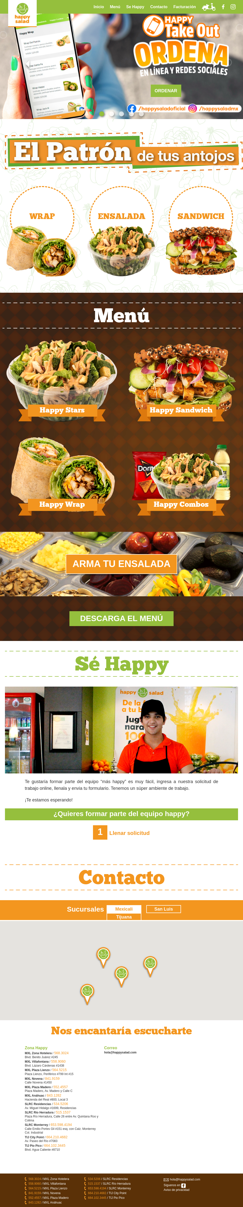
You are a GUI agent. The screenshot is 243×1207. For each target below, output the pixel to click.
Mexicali (124, 909)
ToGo (208, 7)
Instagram (233, 7)
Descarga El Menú (121, 618)
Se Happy (135, 7)
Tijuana (124, 917)
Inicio (99, 7)
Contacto (158, 7)
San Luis (163, 909)
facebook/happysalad (183, 1185)
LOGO (22, 13)
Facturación (184, 7)
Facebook (223, 7)
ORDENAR (166, 90)
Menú (115, 7)
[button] (121, 976)
